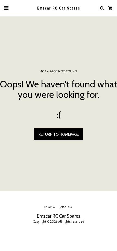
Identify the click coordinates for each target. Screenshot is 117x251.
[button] (6, 8)
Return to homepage (59, 134)
